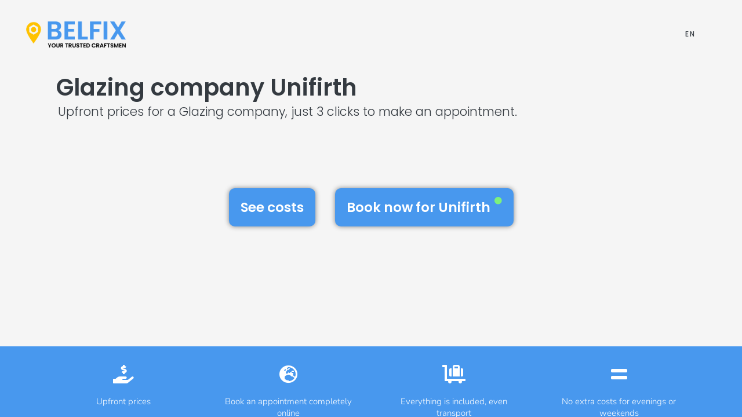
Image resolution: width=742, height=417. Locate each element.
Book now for (424, 207)
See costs (272, 207)
